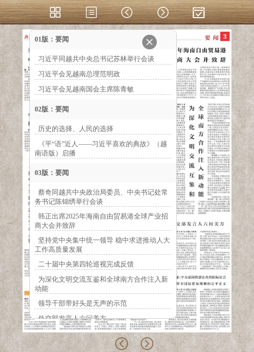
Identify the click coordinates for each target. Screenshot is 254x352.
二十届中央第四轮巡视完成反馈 (86, 264)
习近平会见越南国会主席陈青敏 (86, 89)
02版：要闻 (52, 109)
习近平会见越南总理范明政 (79, 74)
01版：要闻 (52, 39)
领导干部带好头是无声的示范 (82, 303)
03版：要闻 (52, 172)
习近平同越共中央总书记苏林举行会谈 (96, 59)
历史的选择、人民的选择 (75, 128)
